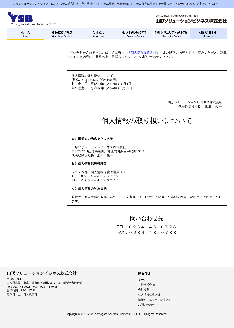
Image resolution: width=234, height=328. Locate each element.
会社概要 (143, 289)
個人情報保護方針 (143, 52)
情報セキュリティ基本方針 (154, 299)
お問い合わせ (146, 304)
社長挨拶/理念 (146, 284)
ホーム (142, 279)
